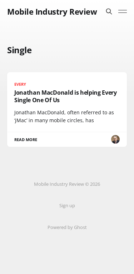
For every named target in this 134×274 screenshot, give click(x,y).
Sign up (67, 205)
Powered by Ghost (67, 227)
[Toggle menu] (122, 11)
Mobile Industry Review (52, 11)
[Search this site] (109, 11)
